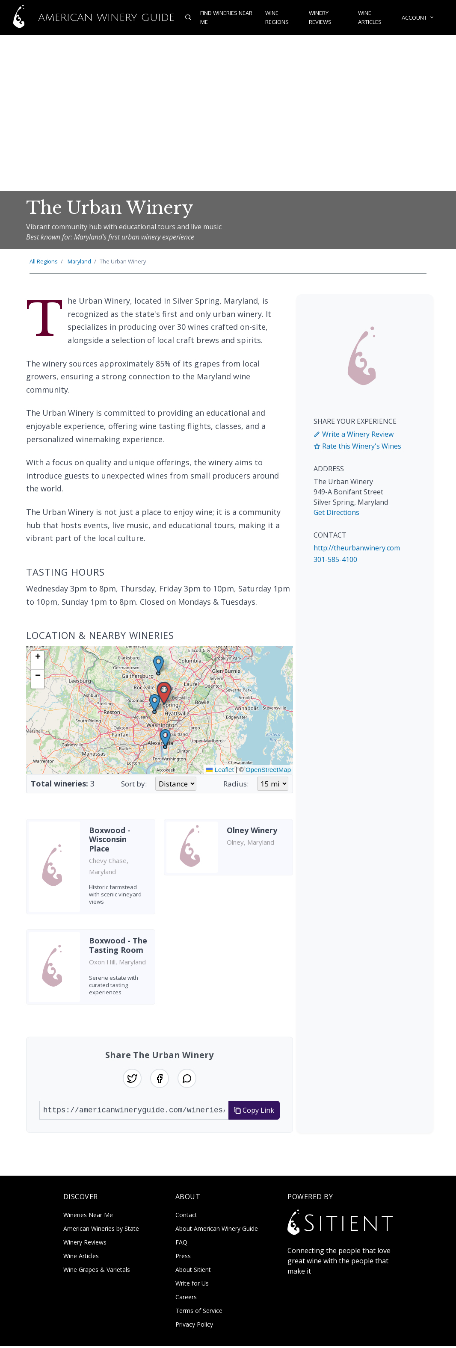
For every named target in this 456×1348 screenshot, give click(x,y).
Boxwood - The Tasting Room (118, 945)
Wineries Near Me (88, 1216)
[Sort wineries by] (175, 784)
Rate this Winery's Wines (357, 446)
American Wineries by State (101, 1230)
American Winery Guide (85, 17)
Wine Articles (371, 17)
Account (421, 17)
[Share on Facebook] (159, 1079)
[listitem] (90, 870)
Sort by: (134, 784)
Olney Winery (252, 830)
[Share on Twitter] (130, 1079)
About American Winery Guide (216, 1230)
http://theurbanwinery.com (357, 548)
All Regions (44, 261)
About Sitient (193, 1271)
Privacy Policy (194, 1326)
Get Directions (336, 512)
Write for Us (192, 1285)
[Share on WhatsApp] (188, 1079)
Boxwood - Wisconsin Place (109, 839)
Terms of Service (198, 1312)
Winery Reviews (320, 17)
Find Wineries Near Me (223, 17)
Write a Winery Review (354, 434)
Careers (186, 1299)
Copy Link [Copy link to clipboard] (254, 1111)
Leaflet (220, 769)
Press (183, 1257)
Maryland (79, 261)
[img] (159, 710)
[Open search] (184, 17)
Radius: (236, 784)
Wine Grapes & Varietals (96, 1271)
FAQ (181, 1244)
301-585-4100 (335, 559)
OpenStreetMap (268, 769)
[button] (164, 693)
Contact (186, 1216)
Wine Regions (275, 17)
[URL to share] (134, 1111)
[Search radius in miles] (272, 784)
